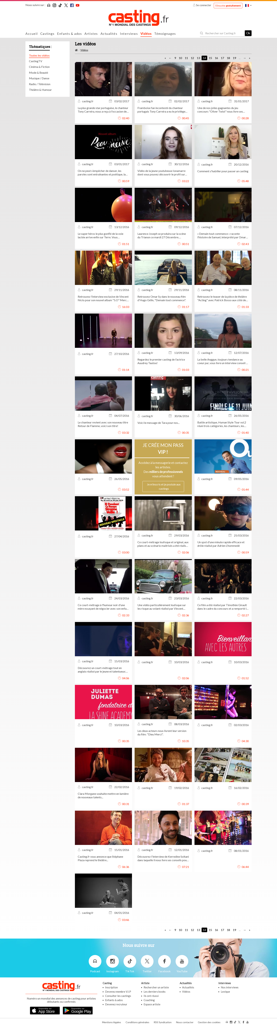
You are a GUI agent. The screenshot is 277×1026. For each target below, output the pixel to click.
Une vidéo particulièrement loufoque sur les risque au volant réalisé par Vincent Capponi (161, 606)
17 (222, 58)
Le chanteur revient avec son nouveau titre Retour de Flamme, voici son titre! (103, 424)
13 (198, 58)
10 (180, 58)
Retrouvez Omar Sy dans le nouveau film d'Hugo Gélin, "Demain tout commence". (161, 298)
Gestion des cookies (209, 1022)
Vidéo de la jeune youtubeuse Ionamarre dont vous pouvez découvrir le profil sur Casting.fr (161, 172)
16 (216, 58)
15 (210, 58)
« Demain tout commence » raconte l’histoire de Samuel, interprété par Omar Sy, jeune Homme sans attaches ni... (221, 235)
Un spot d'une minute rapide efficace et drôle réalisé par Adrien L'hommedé (220, 543)
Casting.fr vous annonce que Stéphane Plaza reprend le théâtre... (100, 858)
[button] (248, 5)
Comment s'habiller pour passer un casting (222, 171)
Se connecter (202, 5)
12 (192, 58)
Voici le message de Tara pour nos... (158, 422)
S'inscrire (228, 5)
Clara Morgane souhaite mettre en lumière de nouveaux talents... (103, 795)
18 (228, 58)
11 (186, 58)
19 (234, 58)
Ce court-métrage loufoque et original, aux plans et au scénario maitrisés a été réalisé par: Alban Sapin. (162, 543)
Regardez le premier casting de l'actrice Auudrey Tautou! (161, 361)
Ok (248, 33)
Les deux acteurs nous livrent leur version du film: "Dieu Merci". (161, 732)
